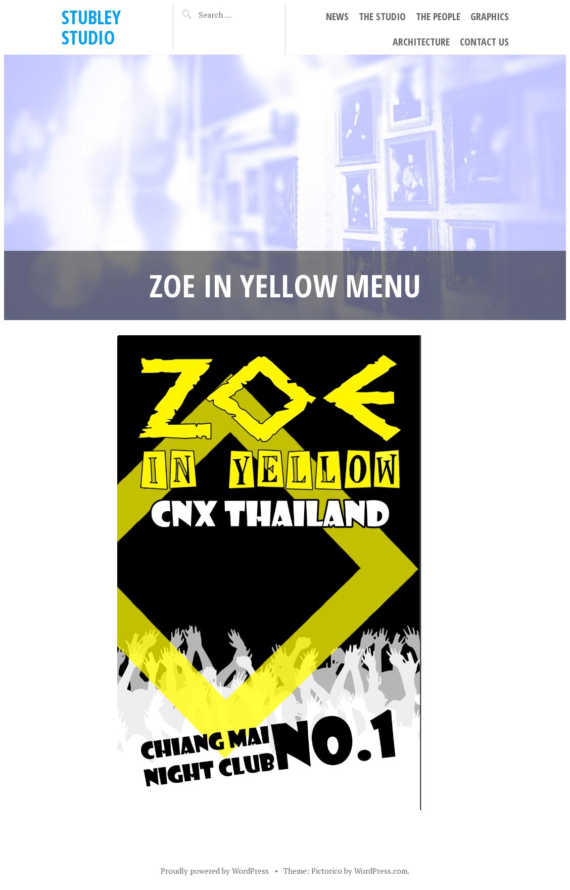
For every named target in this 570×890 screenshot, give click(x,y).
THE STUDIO (382, 16)
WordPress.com (380, 871)
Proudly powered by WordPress (215, 871)
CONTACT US (484, 42)
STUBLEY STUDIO (91, 27)
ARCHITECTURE (421, 42)
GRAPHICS (489, 16)
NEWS (337, 16)
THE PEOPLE (438, 16)
